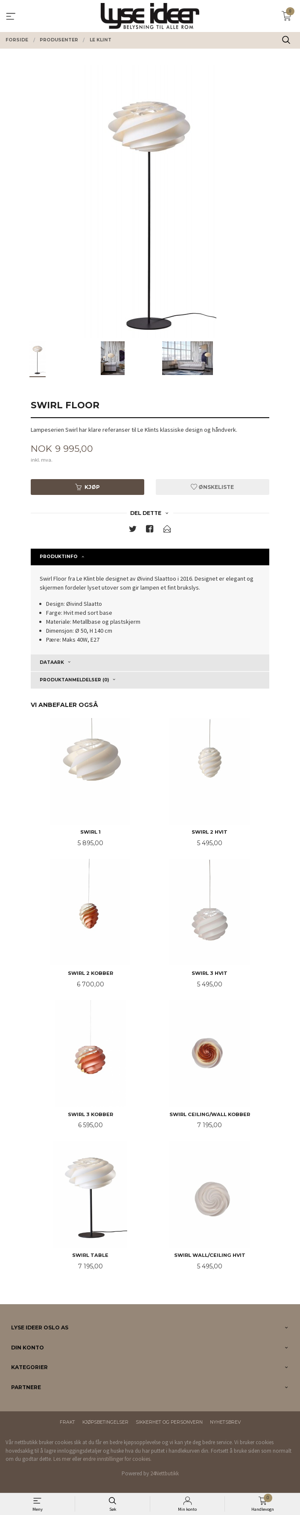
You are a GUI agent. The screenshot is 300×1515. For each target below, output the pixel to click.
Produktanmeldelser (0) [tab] (74, 680)
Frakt (67, 1422)
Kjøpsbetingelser (105, 1422)
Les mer (62, 1459)
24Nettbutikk (164, 1473)
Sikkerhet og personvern (169, 1422)
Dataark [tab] (52, 662)
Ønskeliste (212, 487)
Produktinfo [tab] (59, 556)
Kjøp (87, 487)
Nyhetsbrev (225, 1422)
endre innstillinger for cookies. (117, 1459)
